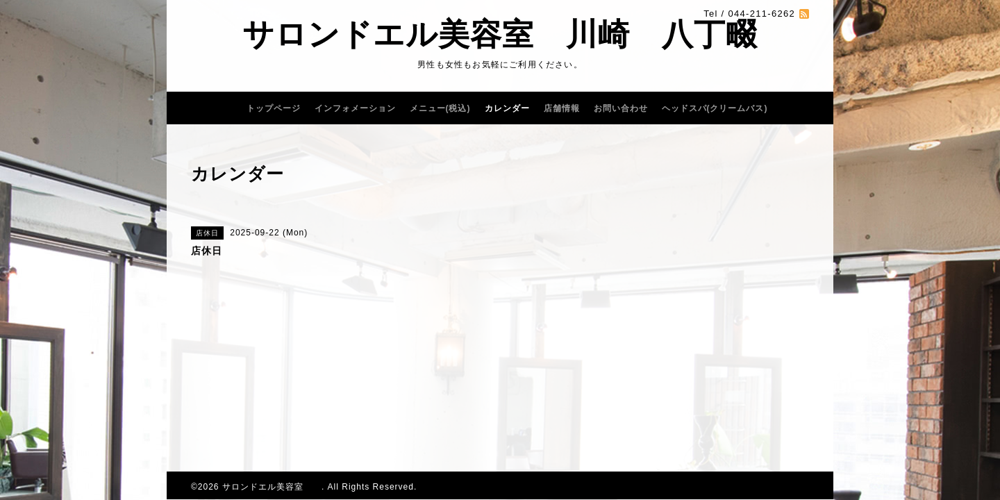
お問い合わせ (621, 108)
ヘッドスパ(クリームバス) (715, 108)
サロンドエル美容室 (272, 487)
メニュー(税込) (440, 108)
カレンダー (507, 108)
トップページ (274, 108)
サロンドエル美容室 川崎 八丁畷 (500, 34)
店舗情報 (562, 108)
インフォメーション (355, 108)
